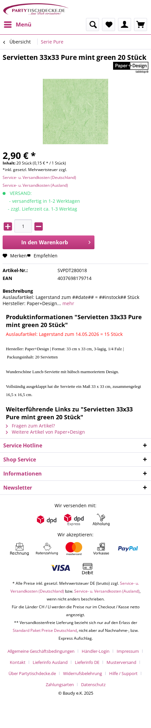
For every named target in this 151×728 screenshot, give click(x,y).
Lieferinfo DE (87, 662)
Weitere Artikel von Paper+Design (45, 432)
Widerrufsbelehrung (82, 673)
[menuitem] (17, 24)
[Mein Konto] (124, 24)
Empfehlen (42, 255)
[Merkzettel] (108, 24)
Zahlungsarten (60, 684)
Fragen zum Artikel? (30, 426)
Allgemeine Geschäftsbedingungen (41, 651)
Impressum (128, 651)
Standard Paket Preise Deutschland (45, 630)
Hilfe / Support (123, 673)
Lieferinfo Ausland (50, 662)
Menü (17, 23)
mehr (67, 303)
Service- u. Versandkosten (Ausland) (35, 185)
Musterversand (121, 662)
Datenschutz (93, 684)
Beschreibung (18, 291)
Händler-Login (95, 651)
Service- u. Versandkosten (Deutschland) (39, 177)
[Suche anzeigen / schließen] (92, 24)
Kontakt (17, 662)
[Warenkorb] (140, 24)
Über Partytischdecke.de (32, 673)
